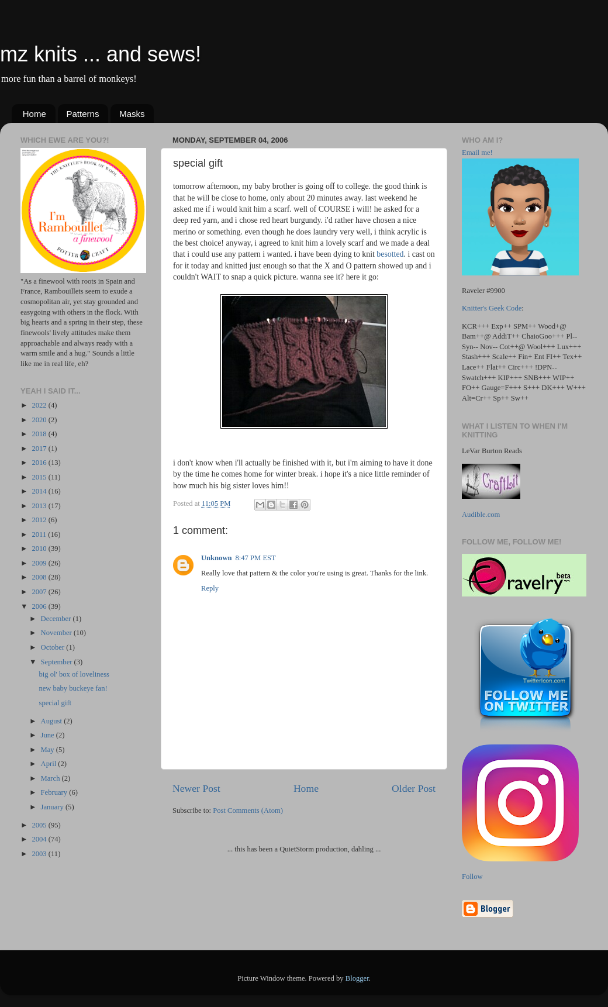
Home (34, 114)
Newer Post (196, 788)
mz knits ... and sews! (100, 54)
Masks (131, 114)
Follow (472, 876)
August (52, 721)
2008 (40, 577)
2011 (40, 534)
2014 (40, 491)
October (54, 647)
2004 (40, 839)
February (55, 792)
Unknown (216, 558)
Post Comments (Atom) (248, 810)
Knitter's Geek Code (491, 308)
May (48, 750)
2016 (40, 462)
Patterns (83, 114)
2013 (40, 506)
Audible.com (481, 515)
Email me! (477, 153)
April (49, 764)
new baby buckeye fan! (73, 688)
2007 (40, 592)
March (51, 778)
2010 (40, 548)
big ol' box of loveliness (74, 674)
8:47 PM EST (256, 558)
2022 (40, 405)
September (57, 662)
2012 (40, 520)
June (48, 735)
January (53, 807)
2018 (40, 434)
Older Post (414, 788)
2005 (40, 825)
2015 (40, 477)
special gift (55, 703)
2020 (40, 420)
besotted (389, 254)
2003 (40, 854)
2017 (40, 448)
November (57, 633)
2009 (40, 563)
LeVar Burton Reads (492, 451)
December (57, 619)
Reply (210, 588)
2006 (40, 606)
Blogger (357, 978)
